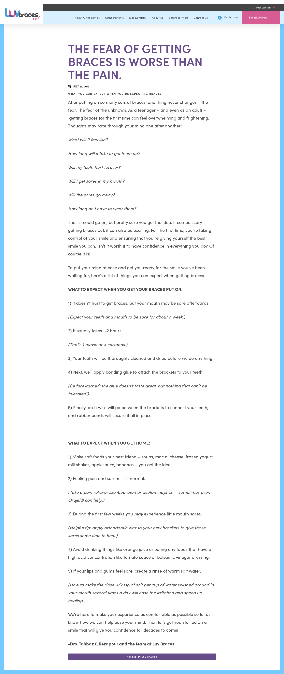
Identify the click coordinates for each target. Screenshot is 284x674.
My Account (228, 17)
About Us (157, 17)
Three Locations (264, 7)
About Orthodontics (87, 17)
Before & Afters (178, 17)
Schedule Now (258, 17)
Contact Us (201, 17)
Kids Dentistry (137, 17)
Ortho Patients (114, 17)
